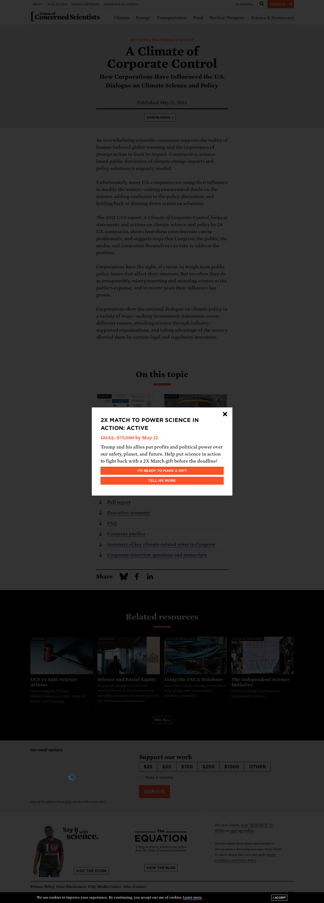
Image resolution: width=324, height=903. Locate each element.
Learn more (192, 897)
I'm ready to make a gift (162, 471)
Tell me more (162, 481)
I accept (279, 897)
